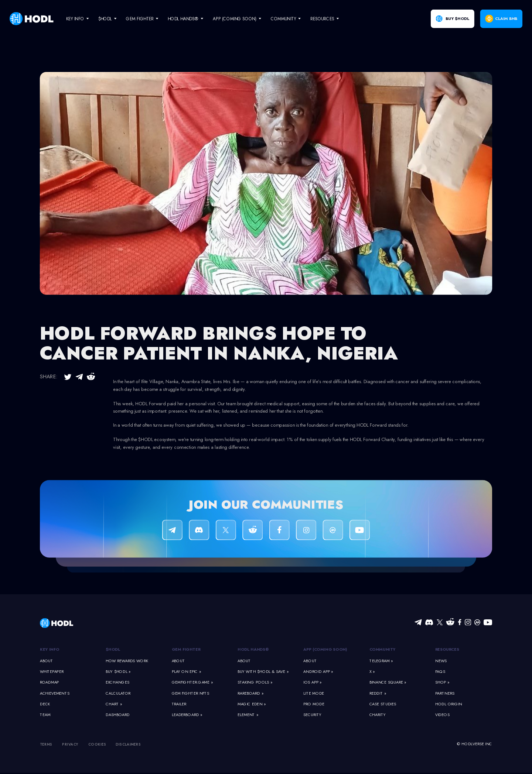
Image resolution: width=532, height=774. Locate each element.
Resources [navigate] (322, 19)
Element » (248, 715)
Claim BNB (506, 19)
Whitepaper (52, 671)
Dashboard (118, 715)
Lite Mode (313, 693)
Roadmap (49, 682)
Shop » (442, 682)
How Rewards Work (127, 661)
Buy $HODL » (118, 671)
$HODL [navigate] (105, 19)
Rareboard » (250, 693)
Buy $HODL (457, 19)
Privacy (70, 744)
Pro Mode (313, 704)
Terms (46, 744)
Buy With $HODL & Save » (263, 671)
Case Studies (382, 704)
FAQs (440, 671)
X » (372, 671)
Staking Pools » (255, 682)
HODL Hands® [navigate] (183, 19)
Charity (377, 715)
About (46, 661)
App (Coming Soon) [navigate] (234, 19)
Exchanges (117, 682)
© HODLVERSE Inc (474, 744)
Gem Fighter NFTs (190, 693)
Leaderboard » (187, 715)
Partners (444, 693)
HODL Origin (448, 704)
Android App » (318, 671)
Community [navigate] (283, 19)
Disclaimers (128, 744)
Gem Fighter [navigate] (139, 19)
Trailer (179, 704)
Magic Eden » (252, 704)
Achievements (54, 693)
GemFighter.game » (192, 682)
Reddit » (377, 693)
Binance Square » (387, 682)
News (441, 661)
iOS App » (312, 682)
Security (312, 715)
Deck (45, 704)
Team (45, 715)
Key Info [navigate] (75, 19)
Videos (442, 715)
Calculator (118, 693)
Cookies (97, 744)
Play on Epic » (186, 671)
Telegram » (381, 661)
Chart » (114, 704)
